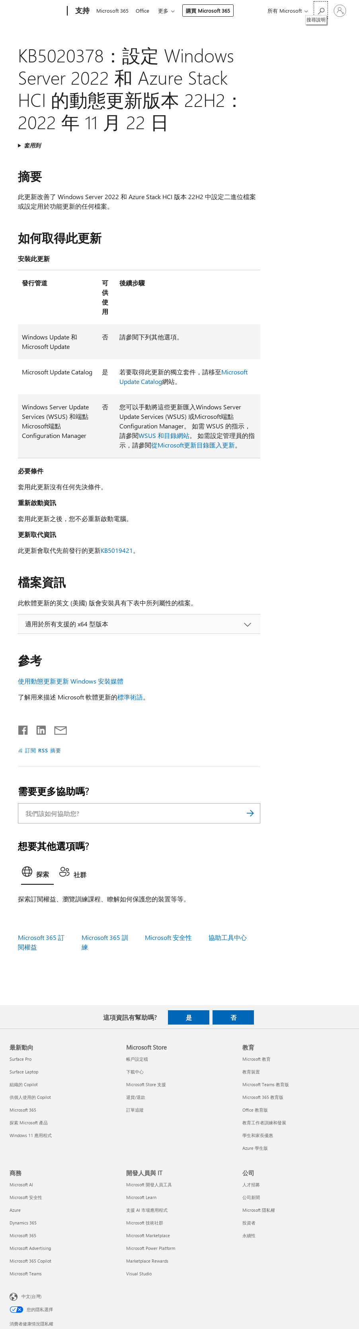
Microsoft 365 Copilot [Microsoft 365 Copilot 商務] (30, 1261)
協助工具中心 (228, 937)
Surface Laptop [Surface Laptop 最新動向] (24, 1072)
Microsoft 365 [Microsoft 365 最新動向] (23, 1110)
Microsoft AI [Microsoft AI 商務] (21, 1185)
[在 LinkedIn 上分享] (38, 728)
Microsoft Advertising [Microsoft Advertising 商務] (30, 1248)
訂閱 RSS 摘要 (43, 750)
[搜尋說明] (321, 10)
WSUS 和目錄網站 (164, 435)
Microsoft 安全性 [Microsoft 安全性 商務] (26, 1197)
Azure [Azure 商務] (15, 1210)
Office (144, 10)
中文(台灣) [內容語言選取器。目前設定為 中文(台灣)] (31, 1296)
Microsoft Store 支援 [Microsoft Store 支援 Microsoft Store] (146, 1084)
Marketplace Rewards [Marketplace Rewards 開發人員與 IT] (147, 1261)
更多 (166, 10)
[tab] (37, 874)
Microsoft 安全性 (168, 937)
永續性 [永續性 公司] (249, 1235)
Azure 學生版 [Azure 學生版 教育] (255, 1148)
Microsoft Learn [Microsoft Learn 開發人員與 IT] (141, 1197)
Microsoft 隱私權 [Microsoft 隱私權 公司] (258, 1210)
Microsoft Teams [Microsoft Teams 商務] (26, 1274)
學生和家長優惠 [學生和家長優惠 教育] (257, 1135)
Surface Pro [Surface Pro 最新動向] (20, 1059)
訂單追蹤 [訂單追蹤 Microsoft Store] (135, 1110)
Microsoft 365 (112, 10)
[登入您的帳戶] (339, 10)
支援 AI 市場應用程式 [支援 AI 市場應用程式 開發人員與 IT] (147, 1210)
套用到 (32, 145)
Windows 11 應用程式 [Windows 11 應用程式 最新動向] (31, 1135)
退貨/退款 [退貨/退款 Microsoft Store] (135, 1097)
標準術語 (130, 697)
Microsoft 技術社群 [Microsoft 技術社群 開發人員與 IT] (144, 1223)
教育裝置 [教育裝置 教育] (251, 1072)
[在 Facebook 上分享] (23, 728)
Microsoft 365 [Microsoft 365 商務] (23, 1235)
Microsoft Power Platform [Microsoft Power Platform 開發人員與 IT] (150, 1248)
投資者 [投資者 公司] (249, 1223)
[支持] (81, 11)
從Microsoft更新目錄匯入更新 (193, 445)
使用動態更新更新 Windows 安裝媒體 (70, 681)
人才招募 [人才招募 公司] (251, 1185)
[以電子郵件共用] (57, 728)
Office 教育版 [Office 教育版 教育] (255, 1110)
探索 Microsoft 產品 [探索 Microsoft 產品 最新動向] (29, 1123)
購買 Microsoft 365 (211, 10)
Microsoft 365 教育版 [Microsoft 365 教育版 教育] (262, 1097)
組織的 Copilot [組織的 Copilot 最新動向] (24, 1084)
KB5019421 (117, 550)
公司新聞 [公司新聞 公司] (251, 1197)
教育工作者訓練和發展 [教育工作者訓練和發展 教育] (264, 1123)
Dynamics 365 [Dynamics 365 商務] (23, 1223)
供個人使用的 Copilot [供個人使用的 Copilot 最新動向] (30, 1097)
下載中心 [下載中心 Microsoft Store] (135, 1072)
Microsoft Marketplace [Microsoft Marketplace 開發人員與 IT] (148, 1235)
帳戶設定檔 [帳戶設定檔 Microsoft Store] (137, 1059)
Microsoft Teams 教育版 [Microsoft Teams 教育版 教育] (265, 1084)
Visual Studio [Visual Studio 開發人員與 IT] (139, 1274)
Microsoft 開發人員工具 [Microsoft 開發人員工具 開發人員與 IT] (149, 1185)
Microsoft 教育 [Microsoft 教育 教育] (256, 1059)
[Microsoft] (37, 11)
